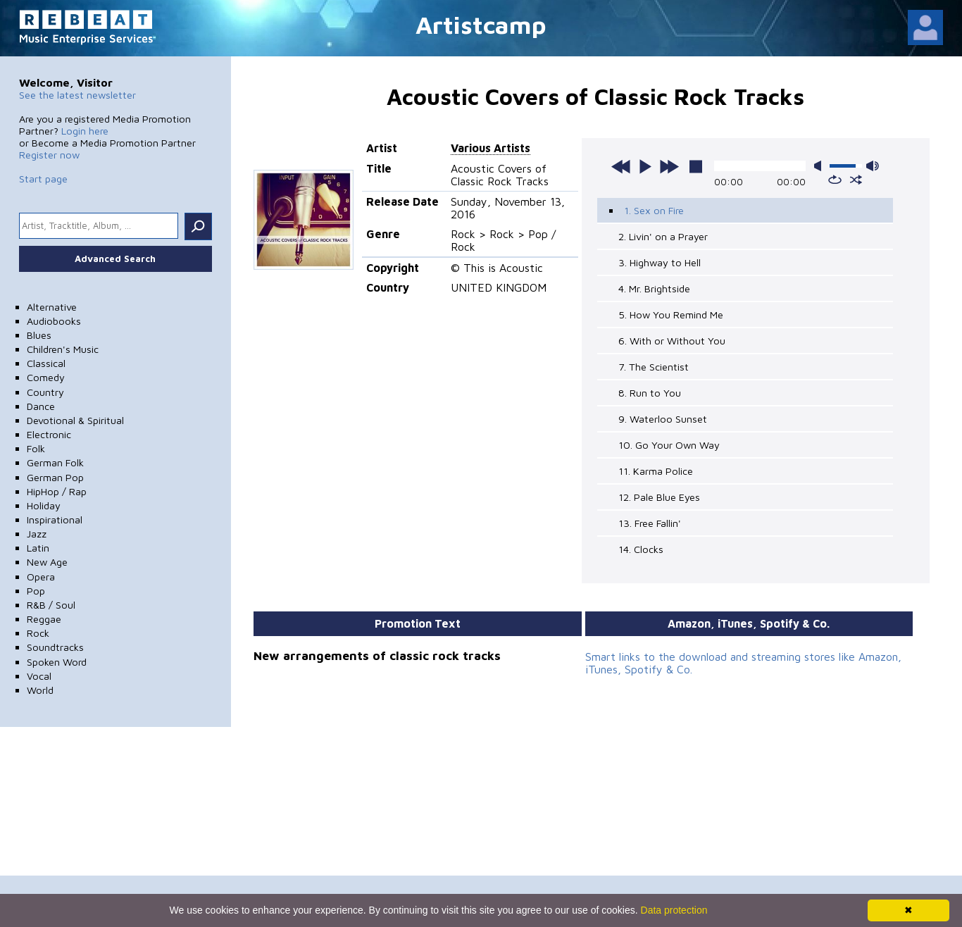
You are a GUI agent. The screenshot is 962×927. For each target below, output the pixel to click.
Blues (39, 335)
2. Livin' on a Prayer (663, 236)
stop (696, 166)
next (669, 166)
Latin (38, 548)
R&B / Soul (51, 605)
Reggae (44, 619)
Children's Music (63, 349)
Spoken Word (57, 662)
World (40, 690)
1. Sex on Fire (654, 210)
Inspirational (54, 519)
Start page (43, 179)
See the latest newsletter (77, 95)
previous (621, 166)
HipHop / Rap (57, 491)
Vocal (39, 676)
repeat (835, 179)
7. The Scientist (653, 367)
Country (45, 392)
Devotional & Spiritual (75, 420)
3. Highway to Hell (659, 262)
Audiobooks (54, 321)
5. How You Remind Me (670, 315)
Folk (36, 448)
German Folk (55, 462)
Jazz (36, 534)
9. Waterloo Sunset (662, 419)
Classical (46, 363)
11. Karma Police (655, 471)
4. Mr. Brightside (654, 288)
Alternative (52, 307)
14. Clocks (640, 549)
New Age (47, 562)
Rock (38, 633)
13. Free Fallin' (649, 523)
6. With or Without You (671, 341)
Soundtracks (55, 647)
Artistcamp (481, 24)
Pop (36, 591)
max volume (872, 166)
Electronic (49, 434)
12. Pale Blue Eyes (659, 497)
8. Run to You (649, 393)
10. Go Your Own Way (669, 445)
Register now (49, 155)
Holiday (44, 505)
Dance (41, 406)
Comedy (46, 377)
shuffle (856, 179)
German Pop (55, 477)
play (645, 166)
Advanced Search (115, 258)
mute (820, 166)
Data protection (674, 910)
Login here (84, 131)
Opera (41, 577)
